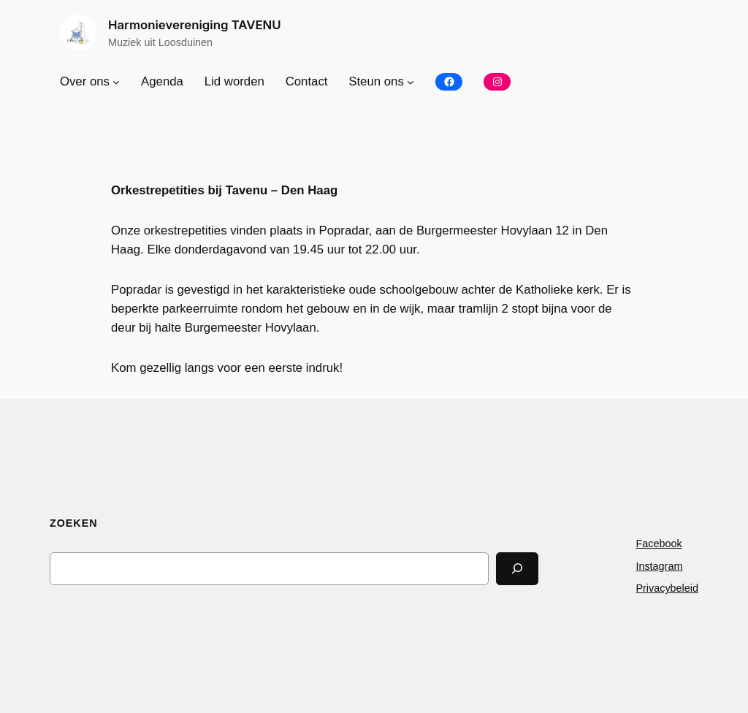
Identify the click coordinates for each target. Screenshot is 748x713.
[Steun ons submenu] (410, 81)
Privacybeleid (667, 588)
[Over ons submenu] (116, 81)
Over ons (85, 81)
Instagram (659, 566)
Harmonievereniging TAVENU (194, 25)
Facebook (659, 543)
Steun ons (376, 81)
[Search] (517, 568)
